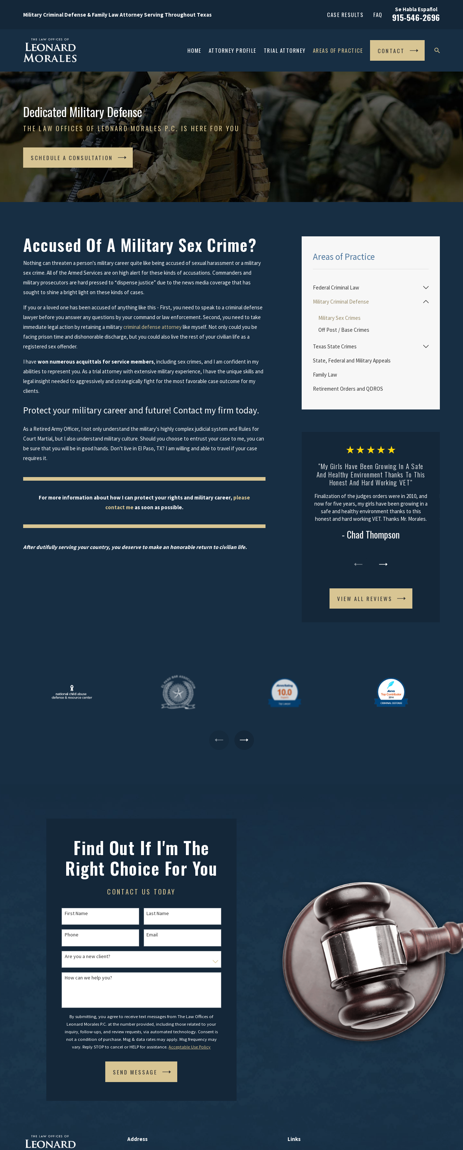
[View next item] (383, 564)
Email (144, 935)
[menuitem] (366, 287)
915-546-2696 (416, 17)
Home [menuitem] (194, 50)
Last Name (150, 913)
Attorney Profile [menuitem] (232, 50)
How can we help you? (80, 978)
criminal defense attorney (152, 326)
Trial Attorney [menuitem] (285, 50)
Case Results (345, 14)
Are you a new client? (79, 956)
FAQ (377, 14)
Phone (64, 935)
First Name (68, 913)
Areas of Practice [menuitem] (338, 50)
